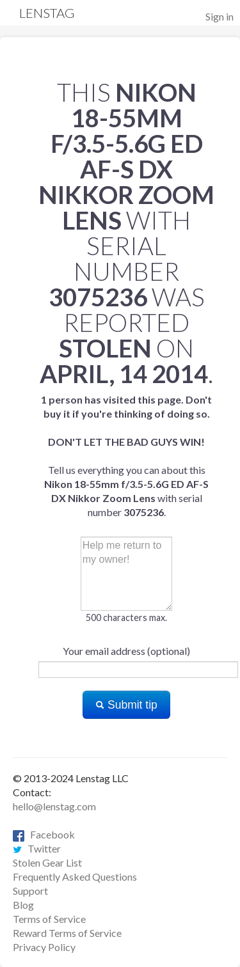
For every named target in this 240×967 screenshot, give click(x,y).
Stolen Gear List (47, 862)
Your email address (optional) (126, 651)
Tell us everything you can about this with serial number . (126, 455)
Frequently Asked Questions (75, 876)
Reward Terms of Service (67, 933)
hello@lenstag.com (54, 806)
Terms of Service (49, 919)
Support (30, 890)
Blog (23, 905)
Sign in (219, 16)
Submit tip (126, 704)
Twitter (37, 848)
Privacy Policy (44, 947)
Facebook (44, 834)
